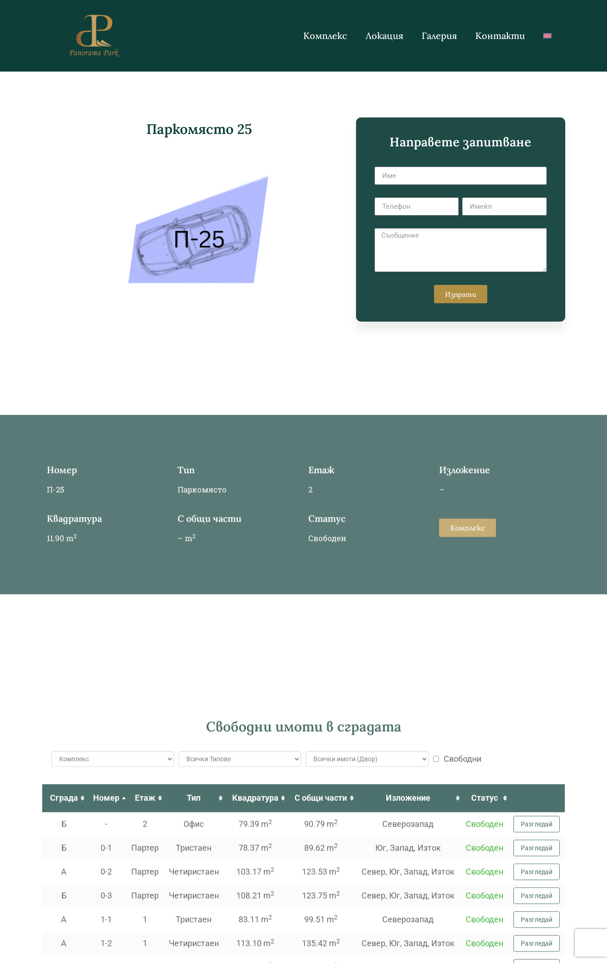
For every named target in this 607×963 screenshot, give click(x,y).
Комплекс (325, 35)
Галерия (439, 35)
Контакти (500, 35)
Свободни (457, 941)
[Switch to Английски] (547, 35)
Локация (384, 35)
